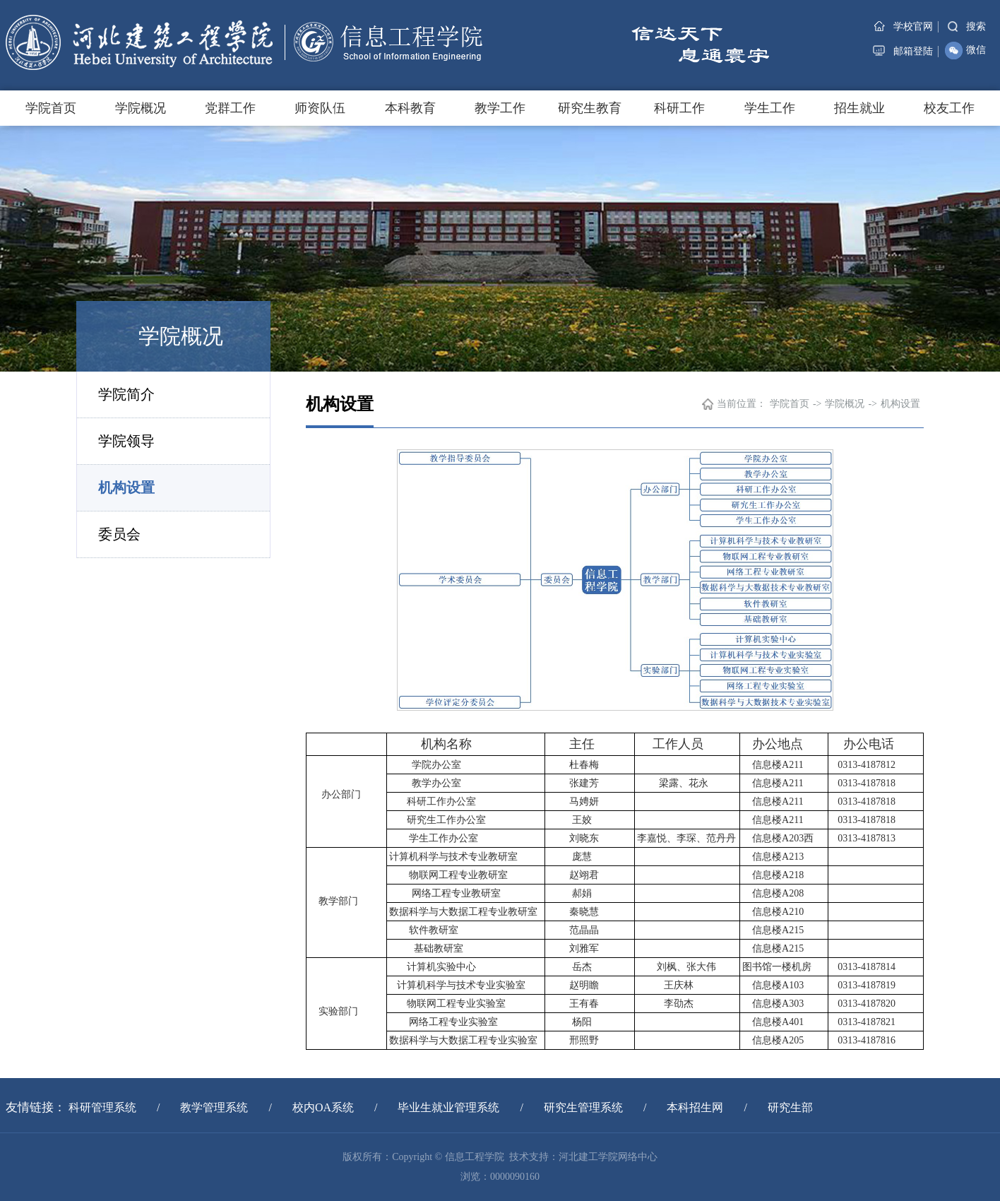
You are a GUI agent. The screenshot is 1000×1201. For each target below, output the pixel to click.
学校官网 (903, 26)
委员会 (119, 534)
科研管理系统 (102, 1107)
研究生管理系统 (583, 1107)
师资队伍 (319, 108)
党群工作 (230, 108)
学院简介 (126, 394)
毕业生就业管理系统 (448, 1107)
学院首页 (50, 108)
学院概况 (140, 108)
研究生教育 (589, 108)
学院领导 (126, 441)
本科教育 (410, 108)
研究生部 (790, 1107)
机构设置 (126, 487)
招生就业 (859, 108)
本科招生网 (695, 1107)
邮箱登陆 (903, 51)
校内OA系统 (323, 1107)
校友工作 (949, 108)
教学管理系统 (214, 1107)
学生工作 (769, 108)
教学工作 (500, 108)
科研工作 (679, 108)
